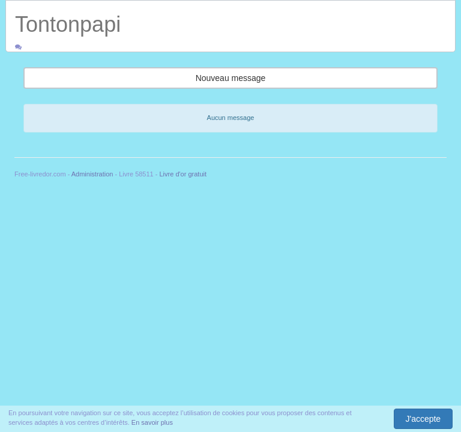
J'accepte (423, 419)
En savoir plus (152, 422)
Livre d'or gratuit (183, 174)
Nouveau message (231, 78)
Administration (92, 174)
